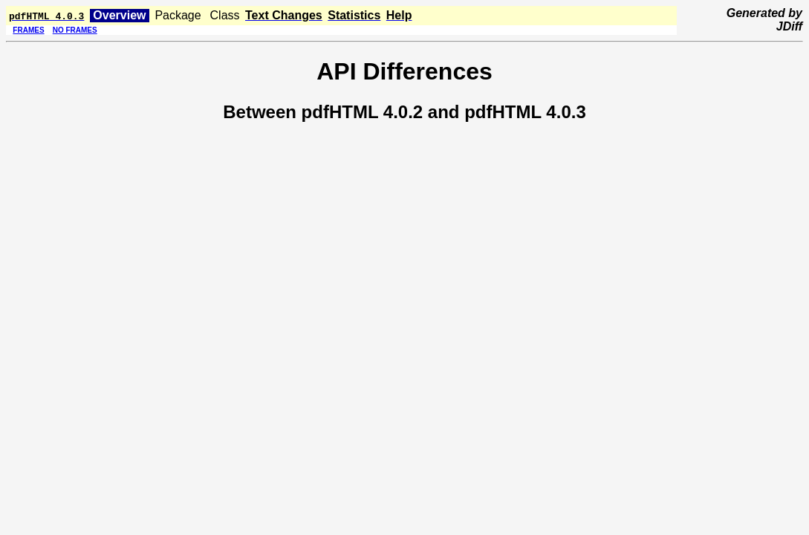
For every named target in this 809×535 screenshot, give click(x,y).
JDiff (789, 26)
